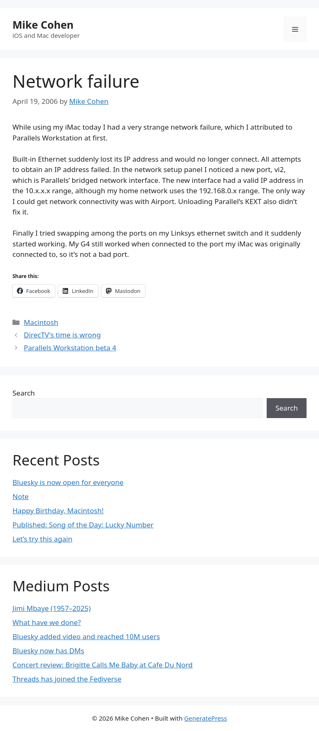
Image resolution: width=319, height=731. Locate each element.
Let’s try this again (42, 539)
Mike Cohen (43, 24)
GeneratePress (205, 718)
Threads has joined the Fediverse (66, 679)
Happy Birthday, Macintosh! (58, 510)
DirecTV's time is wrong (62, 335)
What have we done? (46, 622)
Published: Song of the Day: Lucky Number (83, 524)
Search (23, 393)
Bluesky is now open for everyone (67, 482)
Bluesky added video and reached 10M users (86, 636)
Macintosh (41, 322)
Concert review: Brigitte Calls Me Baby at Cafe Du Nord (102, 664)
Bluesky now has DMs (48, 650)
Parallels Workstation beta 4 (70, 347)
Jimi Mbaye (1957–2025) (51, 608)
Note (20, 496)
